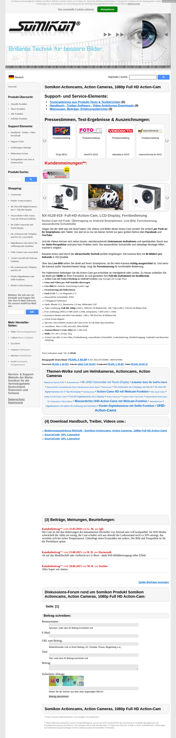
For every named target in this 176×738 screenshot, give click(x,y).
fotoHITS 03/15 (91, 154)
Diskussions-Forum (19, 153)
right (167, 197)
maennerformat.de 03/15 (150, 154)
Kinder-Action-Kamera (21, 200)
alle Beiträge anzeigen (155, 582)
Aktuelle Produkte (19, 104)
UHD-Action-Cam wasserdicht (24, 252)
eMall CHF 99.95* (86, 364)
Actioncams (16, 194)
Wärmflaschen (21, 355)
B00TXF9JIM (116, 360)
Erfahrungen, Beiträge (21, 147)
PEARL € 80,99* (78, 359)
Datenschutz (134, 4)
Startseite (113, 77)
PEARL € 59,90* (115, 364)
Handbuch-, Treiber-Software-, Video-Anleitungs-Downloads (92, 105)
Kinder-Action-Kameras (22, 285)
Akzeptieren (107, 9)
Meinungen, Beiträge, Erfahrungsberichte (79, 109)
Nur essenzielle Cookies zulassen (76, 9)
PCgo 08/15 (61, 154)
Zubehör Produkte (19, 118)
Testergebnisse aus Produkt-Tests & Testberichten (85, 102)
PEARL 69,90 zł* (139, 364)
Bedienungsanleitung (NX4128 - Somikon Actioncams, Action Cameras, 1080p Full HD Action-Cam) (106, 430)
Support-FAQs (17, 141)
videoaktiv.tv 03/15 (120, 154)
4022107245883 (101, 359)
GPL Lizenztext (70, 434)
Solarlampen (20, 349)
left (44, 197)
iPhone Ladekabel (22, 337)
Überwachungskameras (23, 332)
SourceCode (52, 434)
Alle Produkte (17, 114)
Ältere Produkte (18, 109)
